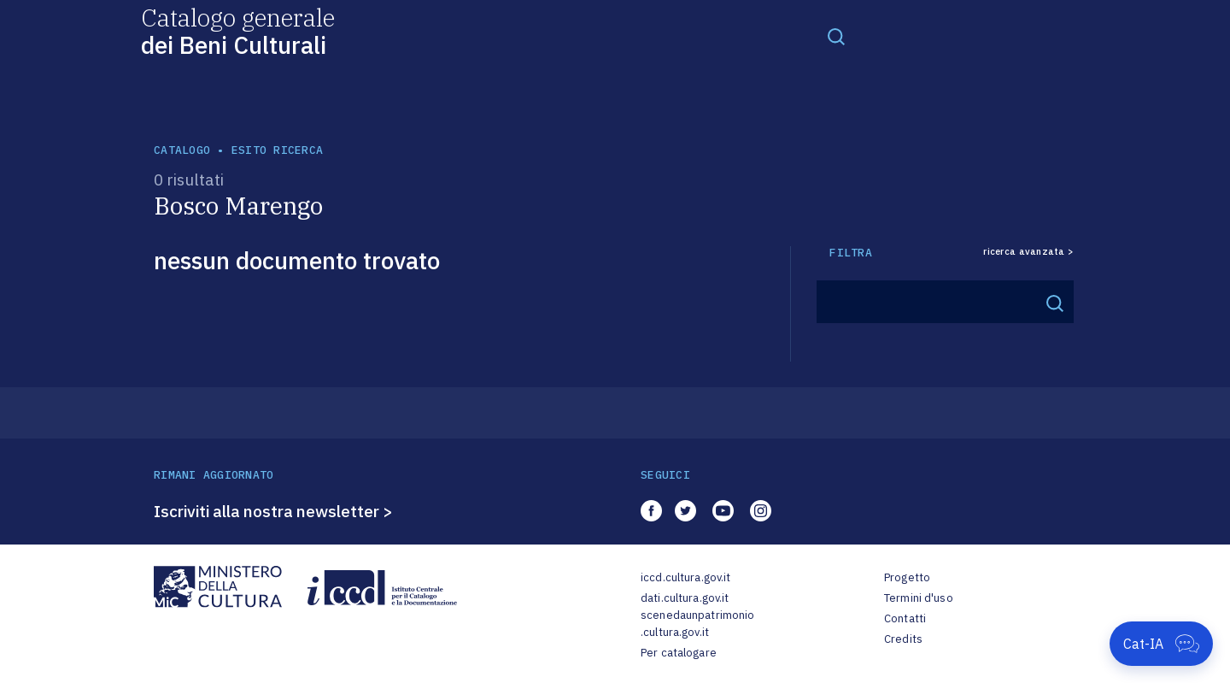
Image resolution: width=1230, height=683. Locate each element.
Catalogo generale (238, 30)
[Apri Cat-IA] (1161, 643)
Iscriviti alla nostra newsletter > (273, 511)
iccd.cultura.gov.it (685, 577)
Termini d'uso (918, 598)
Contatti (905, 618)
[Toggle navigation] (836, 36)
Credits (903, 639)
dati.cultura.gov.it (685, 598)
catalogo (182, 150)
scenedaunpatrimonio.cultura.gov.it (697, 623)
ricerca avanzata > (1028, 251)
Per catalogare (679, 652)
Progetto (907, 577)
